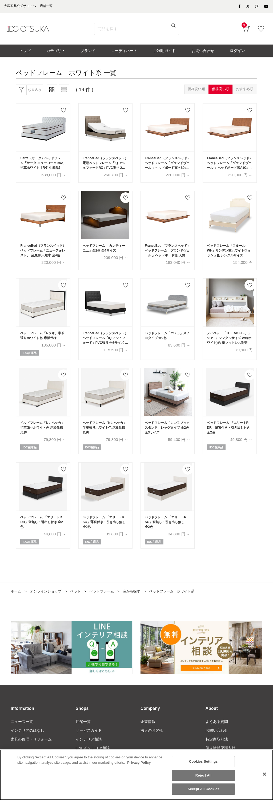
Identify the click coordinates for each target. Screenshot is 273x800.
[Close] (264, 774)
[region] (136, 774)
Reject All (203, 775)
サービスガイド (89, 739)
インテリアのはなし (27, 739)
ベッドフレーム (107, 599)
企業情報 (147, 730)
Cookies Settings (203, 761)
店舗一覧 (83, 730)
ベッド (79, 599)
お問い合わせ (217, 739)
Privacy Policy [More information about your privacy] (139, 763)
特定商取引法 (217, 748)
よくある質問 (217, 730)
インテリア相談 (89, 748)
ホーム (16, 599)
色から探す (138, 599)
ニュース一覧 (22, 730)
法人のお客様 (151, 739)
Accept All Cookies (203, 789)
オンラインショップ (48, 599)
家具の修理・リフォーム (31, 748)
